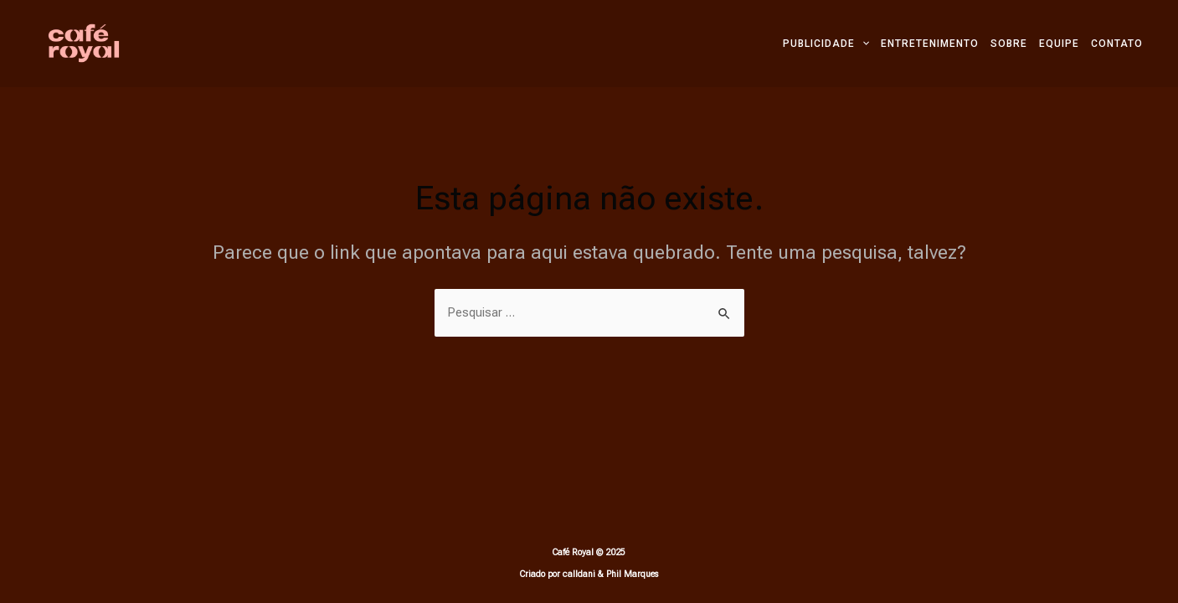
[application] (862, 44)
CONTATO (1117, 43)
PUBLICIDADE (826, 43)
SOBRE (1008, 43)
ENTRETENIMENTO (930, 43)
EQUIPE (1059, 43)
